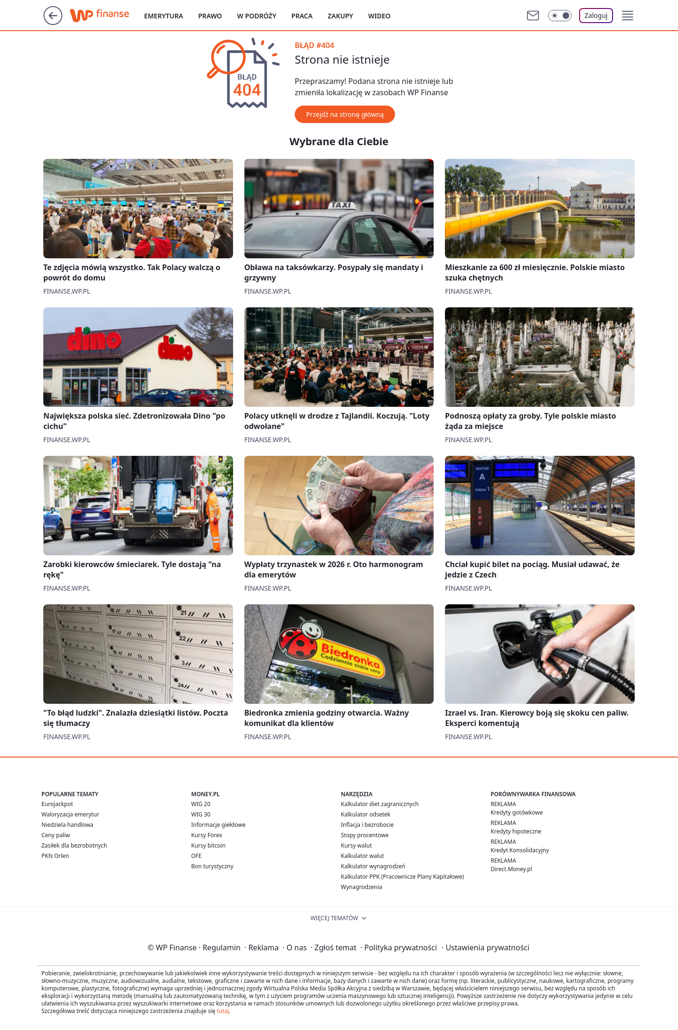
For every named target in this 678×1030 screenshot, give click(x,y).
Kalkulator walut (362, 856)
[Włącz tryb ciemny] (560, 15)
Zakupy (340, 15)
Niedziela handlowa (67, 825)
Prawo (210, 15)
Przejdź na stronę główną (345, 114)
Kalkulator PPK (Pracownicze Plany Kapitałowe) (402, 877)
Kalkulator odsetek (365, 814)
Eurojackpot (57, 804)
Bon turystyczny (212, 866)
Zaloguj (596, 15)
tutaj (223, 1011)
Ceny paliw (55, 835)
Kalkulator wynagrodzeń (373, 866)
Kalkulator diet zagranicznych (380, 804)
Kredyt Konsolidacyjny (520, 850)
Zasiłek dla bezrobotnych (74, 845)
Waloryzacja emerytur (70, 814)
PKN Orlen (55, 856)
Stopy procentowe (364, 835)
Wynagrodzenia (361, 887)
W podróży (256, 15)
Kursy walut (356, 845)
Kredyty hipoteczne (516, 831)
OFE (196, 856)
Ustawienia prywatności (485, 947)
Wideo (379, 15)
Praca (302, 15)
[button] (627, 15)
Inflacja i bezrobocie (367, 825)
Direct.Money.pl (511, 869)
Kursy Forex (206, 835)
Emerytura (163, 15)
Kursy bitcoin (208, 845)
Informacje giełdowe (218, 825)
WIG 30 (200, 814)
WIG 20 (200, 804)
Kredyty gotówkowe (517, 812)
